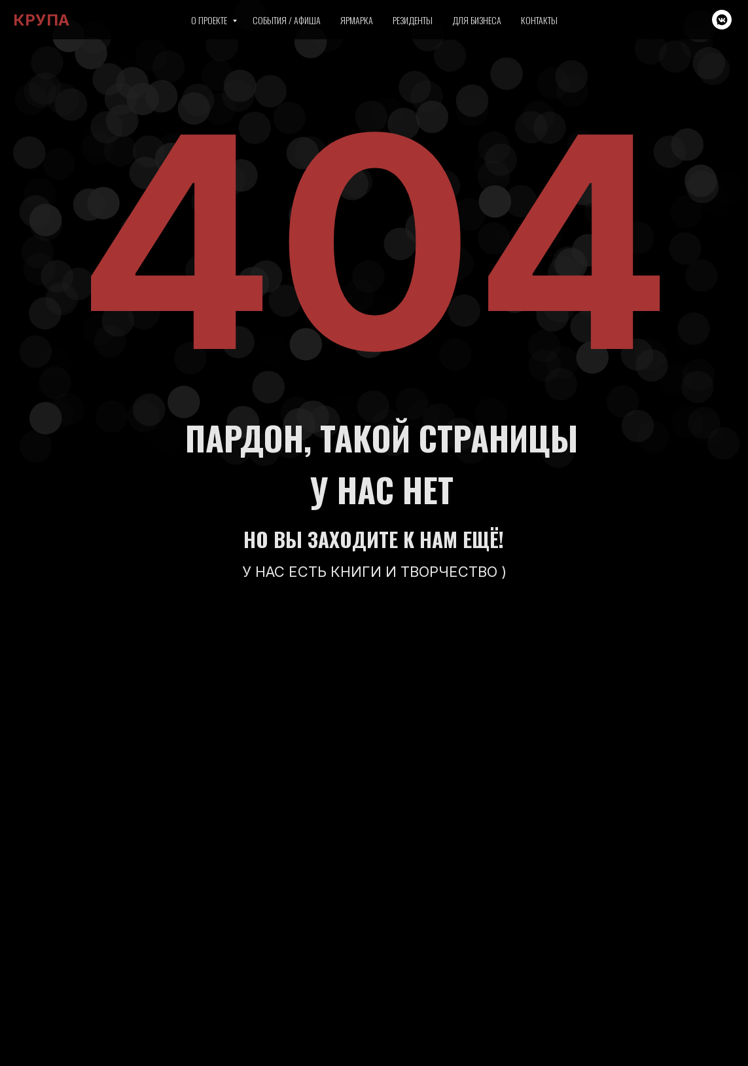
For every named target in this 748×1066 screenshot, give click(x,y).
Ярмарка (356, 20)
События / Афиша (287, 20)
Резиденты (413, 20)
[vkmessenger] (722, 19)
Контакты (539, 20)
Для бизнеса (476, 20)
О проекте (210, 20)
